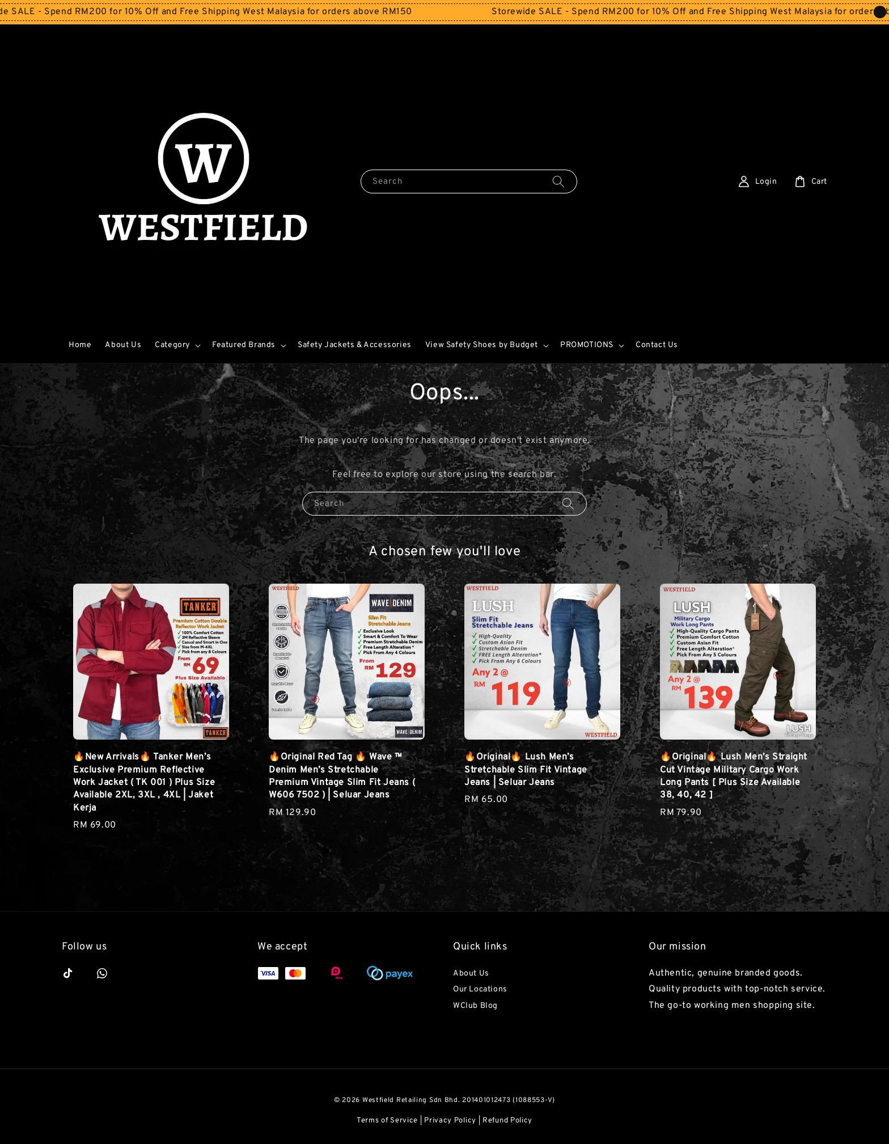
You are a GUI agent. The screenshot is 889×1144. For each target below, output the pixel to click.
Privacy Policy (450, 1120)
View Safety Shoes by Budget (481, 345)
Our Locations (480, 989)
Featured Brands (244, 345)
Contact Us (657, 345)
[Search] (558, 181)
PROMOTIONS (586, 345)
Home (80, 345)
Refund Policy (507, 1120)
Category (172, 345)
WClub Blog (475, 1006)
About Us (123, 345)
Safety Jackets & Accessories (355, 345)
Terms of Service (387, 1120)
